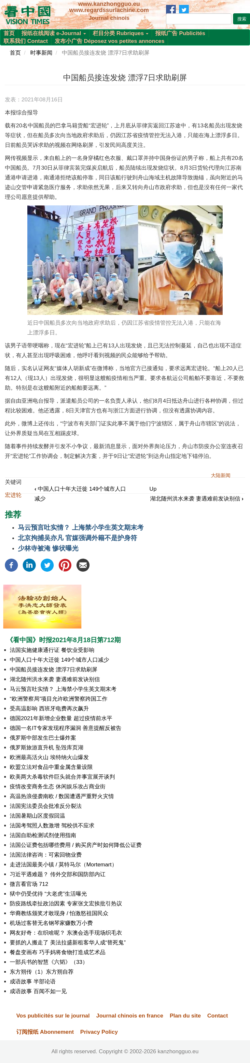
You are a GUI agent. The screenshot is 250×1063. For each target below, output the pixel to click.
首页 (9, 33)
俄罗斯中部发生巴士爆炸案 (43, 738)
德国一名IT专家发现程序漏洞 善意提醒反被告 (65, 728)
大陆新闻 (220, 475)
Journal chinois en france (129, 1016)
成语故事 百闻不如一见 (38, 991)
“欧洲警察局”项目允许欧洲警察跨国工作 (58, 699)
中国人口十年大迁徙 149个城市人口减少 (59, 660)
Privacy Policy (99, 1032)
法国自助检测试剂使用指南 (43, 835)
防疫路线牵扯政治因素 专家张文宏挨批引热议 (66, 904)
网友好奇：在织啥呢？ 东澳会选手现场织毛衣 (66, 933)
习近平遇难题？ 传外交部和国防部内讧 (57, 874)
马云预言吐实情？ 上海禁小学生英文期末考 (81, 527)
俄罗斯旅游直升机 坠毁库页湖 (46, 748)
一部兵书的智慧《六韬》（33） (49, 962)
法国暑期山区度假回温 (37, 816)
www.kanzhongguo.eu (109, 4)
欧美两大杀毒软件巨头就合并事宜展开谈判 (62, 777)
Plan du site (185, 1016)
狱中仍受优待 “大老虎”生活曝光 (48, 894)
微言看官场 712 (29, 884)
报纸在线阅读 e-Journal (53, 33)
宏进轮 (13, 495)
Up (153, 489)
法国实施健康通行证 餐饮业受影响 (52, 650)
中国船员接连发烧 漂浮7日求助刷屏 (53, 670)
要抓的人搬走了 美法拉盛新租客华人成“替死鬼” (68, 943)
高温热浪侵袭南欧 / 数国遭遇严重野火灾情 (62, 796)
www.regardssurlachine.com (109, 10)
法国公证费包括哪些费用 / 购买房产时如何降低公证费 (76, 845)
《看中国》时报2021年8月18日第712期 (64, 639)
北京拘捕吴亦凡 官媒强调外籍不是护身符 (77, 537)
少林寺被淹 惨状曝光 (48, 548)
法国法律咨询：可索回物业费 (46, 855)
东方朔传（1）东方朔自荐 (42, 972)
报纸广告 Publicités (180, 33)
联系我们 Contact (26, 41)
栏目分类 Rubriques (121, 33)
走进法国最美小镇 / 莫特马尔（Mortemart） (63, 865)
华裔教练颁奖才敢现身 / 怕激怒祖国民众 (59, 913)
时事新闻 (41, 53)
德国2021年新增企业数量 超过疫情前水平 (61, 718)
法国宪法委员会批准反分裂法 (46, 806)
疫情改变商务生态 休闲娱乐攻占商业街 (57, 787)
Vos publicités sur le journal (53, 1016)
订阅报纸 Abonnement (45, 1032)
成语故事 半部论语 (33, 982)
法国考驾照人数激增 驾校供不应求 (52, 826)
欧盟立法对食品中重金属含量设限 (51, 767)
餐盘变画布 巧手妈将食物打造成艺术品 (57, 952)
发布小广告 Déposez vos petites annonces (109, 41)
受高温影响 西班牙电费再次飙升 (49, 709)
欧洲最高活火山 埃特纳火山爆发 (49, 757)
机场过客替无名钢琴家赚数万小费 (51, 923)
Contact (217, 1016)
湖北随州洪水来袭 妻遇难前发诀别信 (196, 499)
